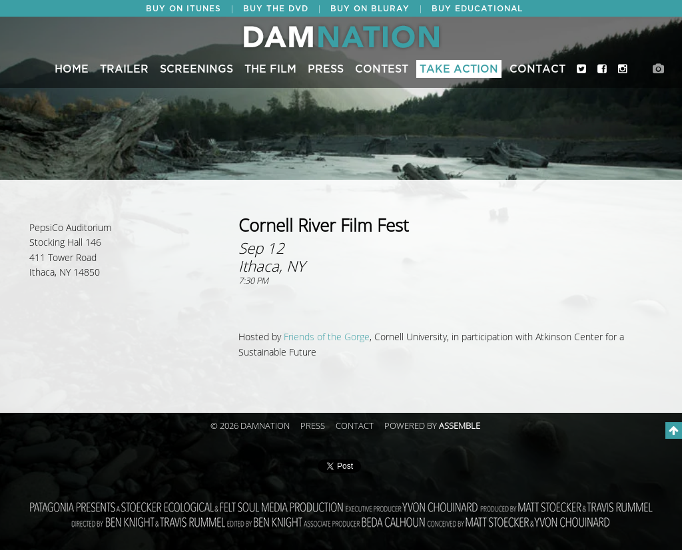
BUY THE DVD (275, 9)
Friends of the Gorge (327, 337)
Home (72, 69)
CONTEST (381, 69)
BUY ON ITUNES (183, 9)
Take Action (459, 69)
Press (326, 69)
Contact (537, 69)
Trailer (124, 69)
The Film (270, 69)
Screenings (196, 69)
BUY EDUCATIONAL (477, 9)
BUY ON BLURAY (370, 9)
